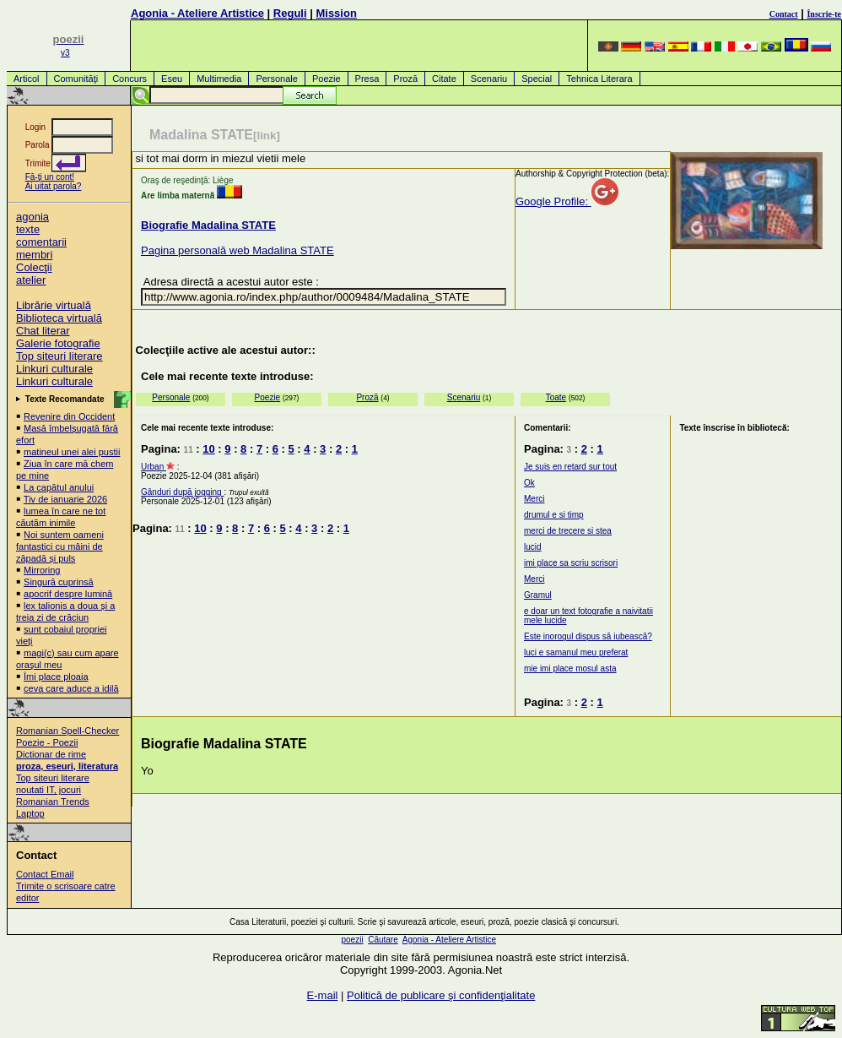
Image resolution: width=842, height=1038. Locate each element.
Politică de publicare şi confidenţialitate (441, 995)
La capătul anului (59, 487)
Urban (153, 466)
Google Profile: (566, 201)
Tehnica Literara (599, 78)
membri (34, 254)
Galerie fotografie (58, 343)
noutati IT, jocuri (48, 790)
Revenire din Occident (69, 416)
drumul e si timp (554, 514)
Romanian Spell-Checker (67, 731)
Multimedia (219, 78)
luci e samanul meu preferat (576, 652)
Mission (336, 13)
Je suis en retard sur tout (570, 466)
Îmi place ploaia (56, 676)
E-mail (322, 995)
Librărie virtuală (53, 305)
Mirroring (42, 570)
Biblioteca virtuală (59, 318)
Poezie (326, 78)
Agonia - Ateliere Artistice (197, 13)
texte (28, 229)
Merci (534, 498)
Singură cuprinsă (59, 582)
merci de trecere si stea (568, 530)
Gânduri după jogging (182, 492)
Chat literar (43, 330)
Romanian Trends (52, 801)
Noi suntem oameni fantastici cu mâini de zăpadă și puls (60, 546)
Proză (405, 78)
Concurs (129, 78)
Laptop (30, 813)
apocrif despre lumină (68, 594)
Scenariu (489, 78)
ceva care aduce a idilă (71, 688)
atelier (31, 280)
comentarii (41, 242)
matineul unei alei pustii (72, 452)
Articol (26, 78)
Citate (444, 78)
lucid (533, 547)
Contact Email (44, 874)
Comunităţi (76, 78)
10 (208, 449)
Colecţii (34, 267)
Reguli (290, 13)
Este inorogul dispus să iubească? (588, 636)
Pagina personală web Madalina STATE (237, 250)
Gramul (538, 595)
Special (536, 78)
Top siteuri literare (59, 356)
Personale (277, 78)
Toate (556, 397)
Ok (529, 482)
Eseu (171, 78)
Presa (367, 78)
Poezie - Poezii (47, 742)
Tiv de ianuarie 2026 (65, 499)
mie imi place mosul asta (570, 668)
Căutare (383, 939)
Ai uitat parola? (53, 186)
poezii (352, 939)
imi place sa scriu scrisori (571, 563)
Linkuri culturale (54, 368)
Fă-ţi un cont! (49, 177)
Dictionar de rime (51, 754)
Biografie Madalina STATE (208, 225)
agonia (32, 216)
